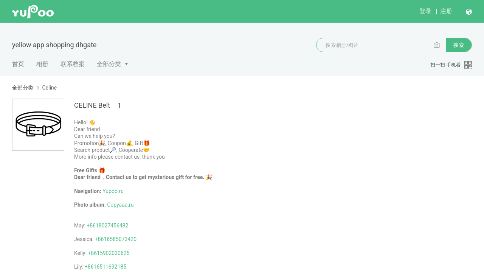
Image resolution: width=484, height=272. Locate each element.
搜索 (458, 45)
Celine (49, 88)
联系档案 (72, 64)
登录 (425, 11)
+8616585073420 (116, 239)
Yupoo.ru (113, 191)
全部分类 (109, 64)
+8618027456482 (107, 226)
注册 (446, 11)
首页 (18, 64)
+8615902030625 (108, 253)
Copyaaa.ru (120, 205)
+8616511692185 (105, 267)
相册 (42, 64)
